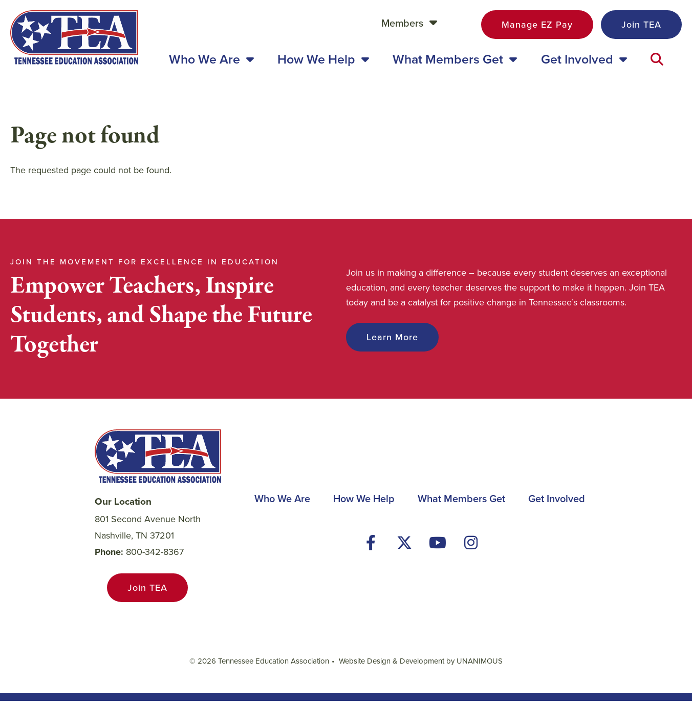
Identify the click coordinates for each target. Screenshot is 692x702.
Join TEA (641, 24)
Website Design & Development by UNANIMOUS (421, 662)
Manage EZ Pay (537, 24)
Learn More (392, 338)
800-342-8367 (155, 552)
